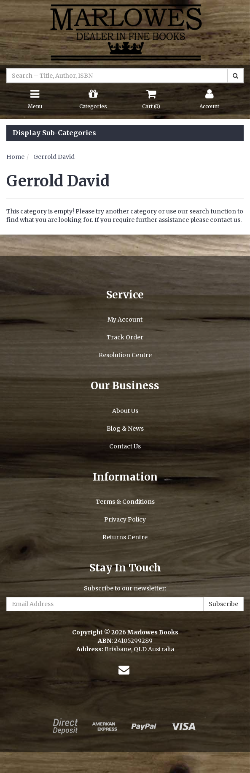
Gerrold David (54, 157)
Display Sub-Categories (54, 133)
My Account (125, 319)
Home (15, 157)
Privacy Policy (125, 519)
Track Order (125, 337)
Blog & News (125, 428)
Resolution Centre (125, 355)
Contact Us (125, 446)
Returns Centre (125, 537)
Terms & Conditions (125, 501)
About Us (125, 411)
